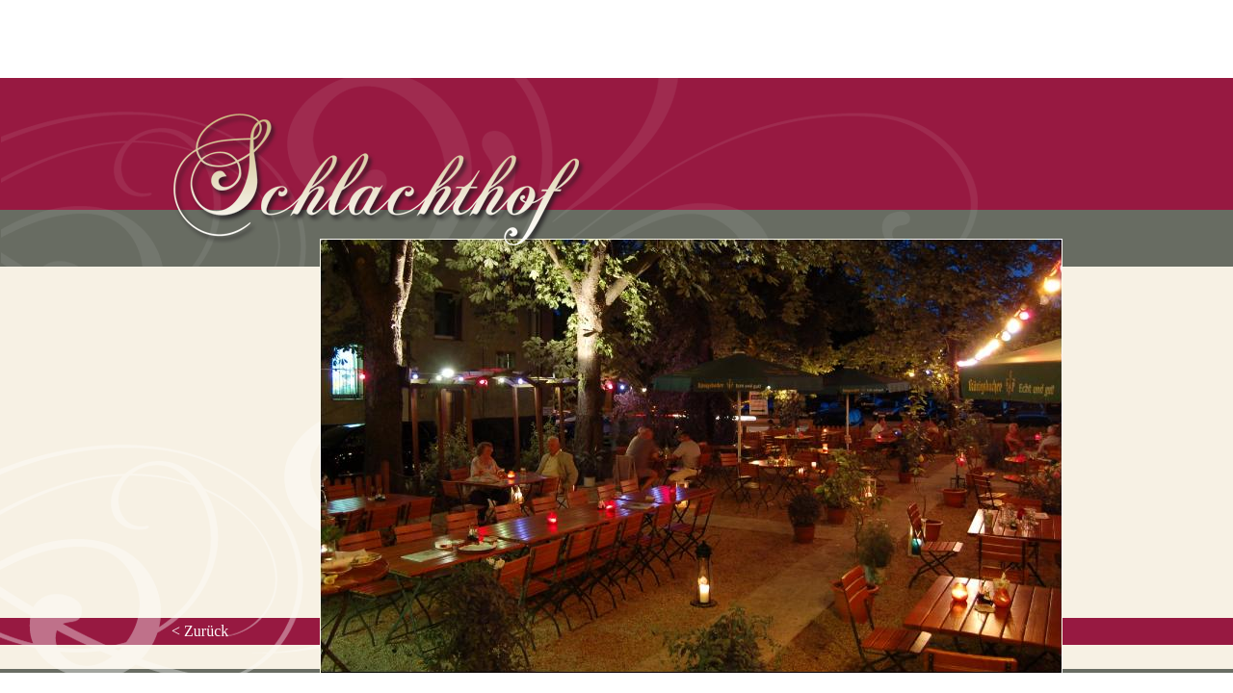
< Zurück (199, 631)
